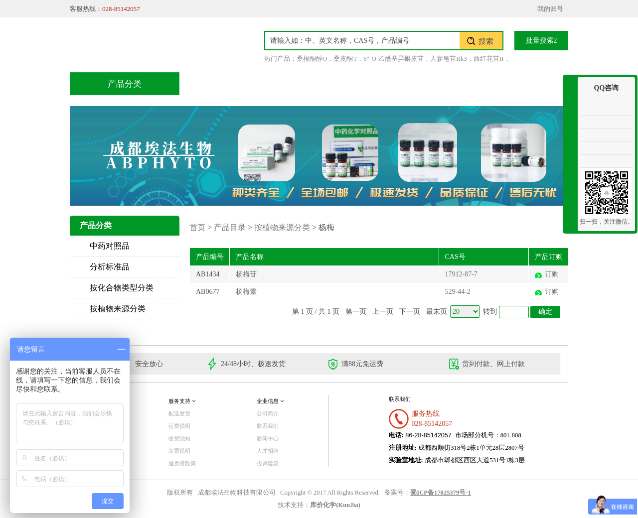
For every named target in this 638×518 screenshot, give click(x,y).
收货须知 (179, 438)
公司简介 (268, 413)
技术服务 (332, 83)
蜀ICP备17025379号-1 (440, 492)
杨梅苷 (246, 274)
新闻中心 (268, 438)
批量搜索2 (541, 40)
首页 (214, 83)
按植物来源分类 (118, 308)
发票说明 (179, 451)
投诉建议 (268, 463)
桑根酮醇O (312, 58)
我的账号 (550, 8)
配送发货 (179, 413)
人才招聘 (268, 451)
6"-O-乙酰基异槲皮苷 (393, 58)
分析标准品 (110, 266)
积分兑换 (395, 83)
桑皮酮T (345, 58)
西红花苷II (489, 58)
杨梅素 (246, 291)
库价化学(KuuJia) (335, 505)
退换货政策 (182, 463)
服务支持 (181, 401)
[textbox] (362, 40)
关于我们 (458, 83)
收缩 (570, 113)
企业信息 (270, 401)
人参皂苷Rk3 (448, 58)
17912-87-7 (461, 274)
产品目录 (270, 83)
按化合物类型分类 (122, 287)
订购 (552, 274)
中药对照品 (110, 246)
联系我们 (521, 83)
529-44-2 (458, 291)
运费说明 (179, 426)
